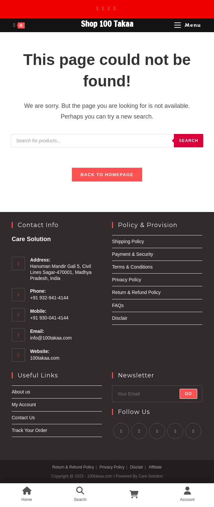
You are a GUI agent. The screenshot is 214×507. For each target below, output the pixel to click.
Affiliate (155, 467)
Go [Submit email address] (188, 393)
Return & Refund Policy (136, 292)
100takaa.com (45, 358)
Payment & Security (132, 254)
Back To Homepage (107, 174)
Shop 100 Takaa (107, 23)
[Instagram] (109, 8)
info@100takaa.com (51, 338)
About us (21, 391)
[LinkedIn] (175, 431)
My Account (24, 404)
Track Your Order (29, 430)
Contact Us (23, 417)
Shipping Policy (128, 241)
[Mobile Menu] (187, 25)
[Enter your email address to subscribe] (157, 393)
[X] (98, 8)
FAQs (118, 305)
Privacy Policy (126, 279)
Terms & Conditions (132, 267)
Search (188, 140)
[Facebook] (103, 8)
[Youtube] (114, 8)
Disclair (119, 318)
